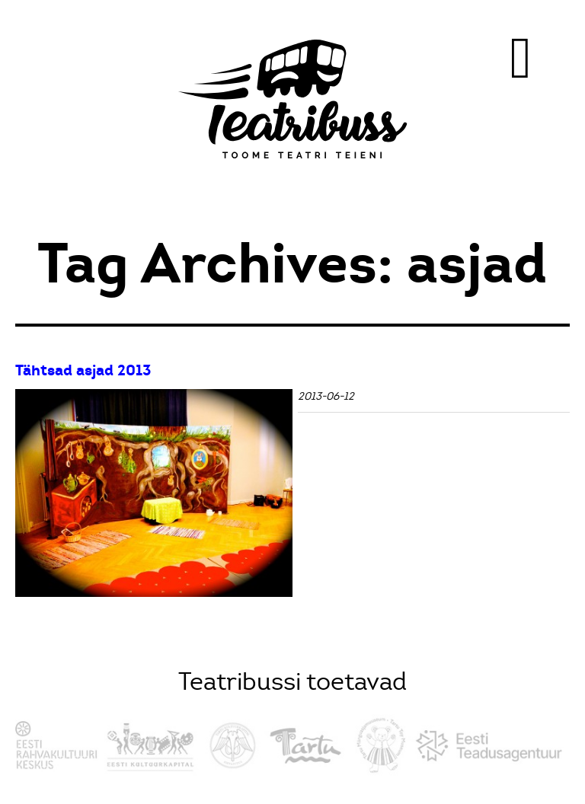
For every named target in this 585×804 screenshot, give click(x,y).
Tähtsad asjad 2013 (83, 370)
